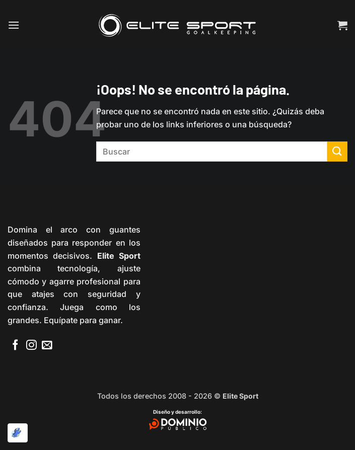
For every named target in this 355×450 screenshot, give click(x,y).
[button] (14, 25)
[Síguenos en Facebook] (15, 345)
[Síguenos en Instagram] (31, 345)
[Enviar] (337, 151)
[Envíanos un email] (47, 345)
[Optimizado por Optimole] (18, 432)
